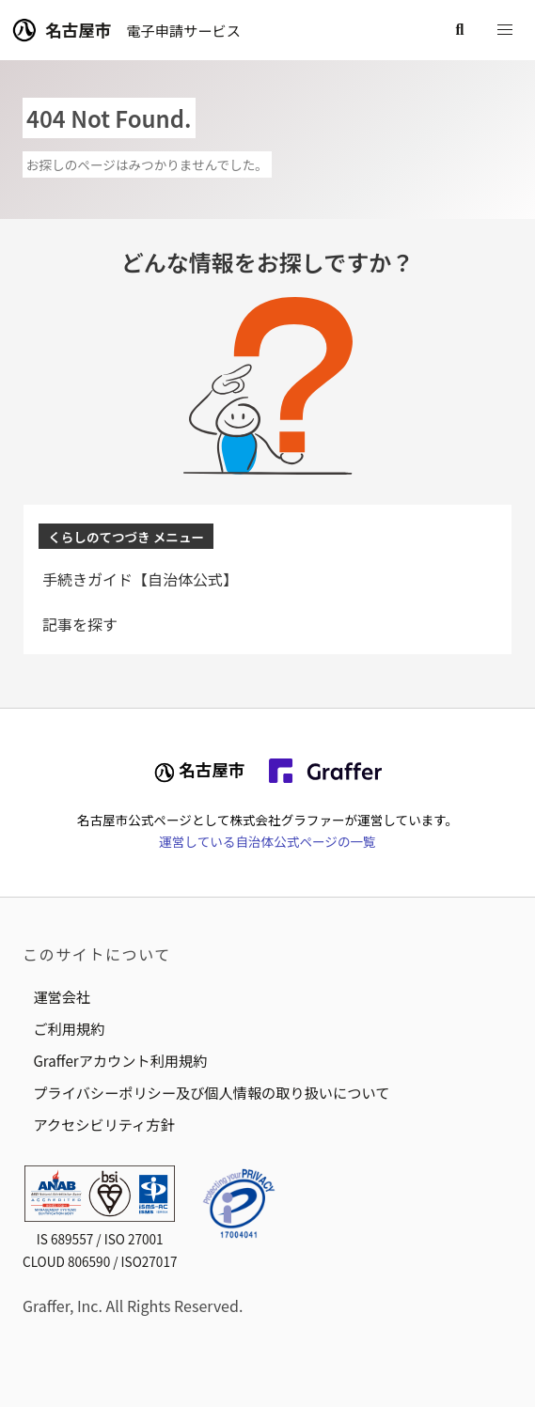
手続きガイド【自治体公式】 (140, 579)
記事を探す (80, 624)
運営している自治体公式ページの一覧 (267, 841)
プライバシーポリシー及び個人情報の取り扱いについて (211, 1092)
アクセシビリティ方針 (103, 1124)
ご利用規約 (68, 1028)
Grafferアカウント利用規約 (120, 1060)
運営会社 (61, 996)
